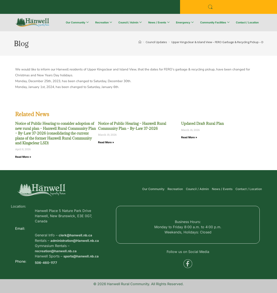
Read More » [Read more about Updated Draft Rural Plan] (189, 137)
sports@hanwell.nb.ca (82, 269)
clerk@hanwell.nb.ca (76, 248)
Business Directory (35, 7)
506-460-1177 (46, 264)
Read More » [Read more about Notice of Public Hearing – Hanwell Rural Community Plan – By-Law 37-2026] (106, 142)
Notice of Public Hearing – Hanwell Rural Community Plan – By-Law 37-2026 (132, 126)
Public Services (75, 7)
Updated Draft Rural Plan (202, 123)
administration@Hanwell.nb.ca (76, 253)
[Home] (139, 42)
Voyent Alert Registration (121, 7)
